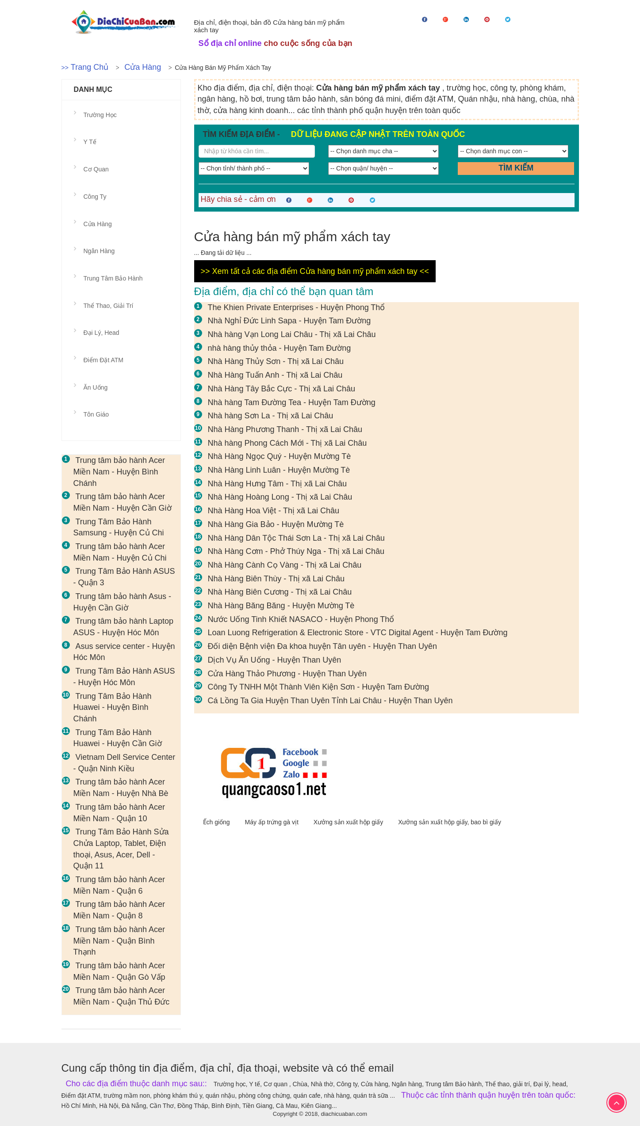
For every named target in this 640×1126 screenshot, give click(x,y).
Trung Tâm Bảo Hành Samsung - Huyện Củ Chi (118, 527)
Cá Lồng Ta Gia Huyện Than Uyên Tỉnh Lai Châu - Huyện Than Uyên (330, 700)
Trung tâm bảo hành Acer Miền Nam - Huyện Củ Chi (120, 552)
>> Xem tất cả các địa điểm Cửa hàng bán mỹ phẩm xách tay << (315, 271)
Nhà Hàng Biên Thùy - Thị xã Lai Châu (276, 578)
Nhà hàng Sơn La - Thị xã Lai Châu (270, 415)
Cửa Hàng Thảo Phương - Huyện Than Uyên (287, 673)
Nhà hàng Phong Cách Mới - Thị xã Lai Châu (287, 443)
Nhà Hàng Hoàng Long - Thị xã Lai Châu (280, 497)
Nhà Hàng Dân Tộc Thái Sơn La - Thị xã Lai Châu (296, 538)
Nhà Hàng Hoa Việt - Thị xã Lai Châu (274, 510)
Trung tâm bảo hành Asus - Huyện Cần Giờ (122, 602)
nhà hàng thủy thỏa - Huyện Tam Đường (279, 348)
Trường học (100, 114)
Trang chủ (89, 67)
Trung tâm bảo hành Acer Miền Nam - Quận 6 (119, 885)
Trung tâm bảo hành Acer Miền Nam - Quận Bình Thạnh (119, 940)
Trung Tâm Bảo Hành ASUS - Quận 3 (124, 577)
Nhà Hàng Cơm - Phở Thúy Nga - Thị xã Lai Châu (296, 551)
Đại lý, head (101, 332)
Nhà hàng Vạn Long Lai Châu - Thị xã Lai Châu (292, 334)
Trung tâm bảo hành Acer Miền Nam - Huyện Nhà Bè (121, 787)
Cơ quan (96, 169)
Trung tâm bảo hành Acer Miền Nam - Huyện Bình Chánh (119, 471)
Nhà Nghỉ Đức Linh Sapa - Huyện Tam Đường (289, 320)
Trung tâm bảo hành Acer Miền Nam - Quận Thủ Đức (121, 996)
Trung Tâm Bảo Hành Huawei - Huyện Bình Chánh (112, 707)
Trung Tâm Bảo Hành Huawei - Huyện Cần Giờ (117, 738)
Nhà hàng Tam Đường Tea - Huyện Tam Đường (292, 402)
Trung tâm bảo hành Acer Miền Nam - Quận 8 (119, 910)
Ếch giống (217, 822)
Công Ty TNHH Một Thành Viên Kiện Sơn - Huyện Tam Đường (318, 686)
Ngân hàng (99, 250)
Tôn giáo (96, 414)
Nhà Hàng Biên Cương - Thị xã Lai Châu (280, 592)
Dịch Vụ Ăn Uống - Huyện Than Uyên (274, 660)
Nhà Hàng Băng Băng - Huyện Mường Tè (281, 605)
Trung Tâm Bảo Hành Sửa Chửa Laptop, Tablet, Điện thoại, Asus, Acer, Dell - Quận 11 (121, 848)
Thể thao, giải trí (109, 305)
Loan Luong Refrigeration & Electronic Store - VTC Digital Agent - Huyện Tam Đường (358, 632)
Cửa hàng (142, 67)
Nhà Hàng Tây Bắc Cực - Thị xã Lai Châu (281, 388)
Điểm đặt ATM (103, 360)
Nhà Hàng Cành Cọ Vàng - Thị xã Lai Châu (285, 565)
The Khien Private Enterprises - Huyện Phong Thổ (296, 307)
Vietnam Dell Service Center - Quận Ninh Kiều (124, 763)
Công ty (95, 196)
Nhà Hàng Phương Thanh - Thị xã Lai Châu (285, 429)
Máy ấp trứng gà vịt (272, 822)
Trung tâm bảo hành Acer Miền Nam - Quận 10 (119, 813)
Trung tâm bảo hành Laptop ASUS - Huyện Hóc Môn (123, 627)
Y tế (90, 141)
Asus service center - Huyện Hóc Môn (124, 652)
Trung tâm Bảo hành (113, 278)
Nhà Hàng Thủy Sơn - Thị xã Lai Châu (276, 361)
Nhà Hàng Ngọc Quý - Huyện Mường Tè (279, 456)
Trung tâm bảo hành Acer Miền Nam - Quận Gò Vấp (119, 971)
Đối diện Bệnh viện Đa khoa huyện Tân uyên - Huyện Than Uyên (322, 646)
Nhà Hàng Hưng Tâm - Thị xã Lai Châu (277, 483)
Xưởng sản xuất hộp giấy (349, 822)
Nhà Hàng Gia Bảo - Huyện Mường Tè (276, 524)
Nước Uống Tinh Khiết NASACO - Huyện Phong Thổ (301, 619)
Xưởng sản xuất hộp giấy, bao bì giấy (449, 822)
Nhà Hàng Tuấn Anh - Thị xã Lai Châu (275, 375)
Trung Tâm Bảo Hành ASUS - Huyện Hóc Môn (124, 677)
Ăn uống (96, 387)
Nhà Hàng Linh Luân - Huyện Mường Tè (279, 470)
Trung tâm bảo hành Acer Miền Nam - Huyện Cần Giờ (122, 502)
